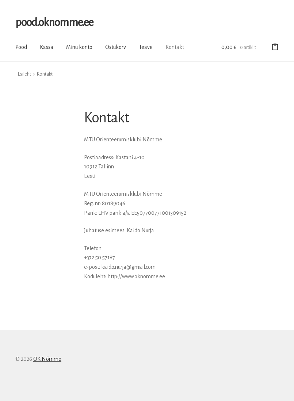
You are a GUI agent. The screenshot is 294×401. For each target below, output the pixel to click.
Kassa (46, 47)
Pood (21, 47)
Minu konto (79, 47)
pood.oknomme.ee (54, 22)
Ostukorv (115, 47)
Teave (146, 47)
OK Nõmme (47, 359)
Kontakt (174, 47)
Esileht (24, 74)
